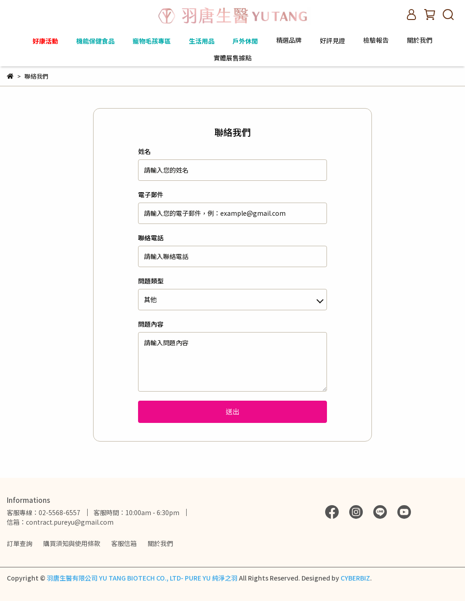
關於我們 (160, 543)
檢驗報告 (376, 40)
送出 (232, 411)
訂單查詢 (19, 543)
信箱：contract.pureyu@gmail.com (60, 521)
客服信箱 (124, 543)
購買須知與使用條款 (71, 543)
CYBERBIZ (355, 577)
